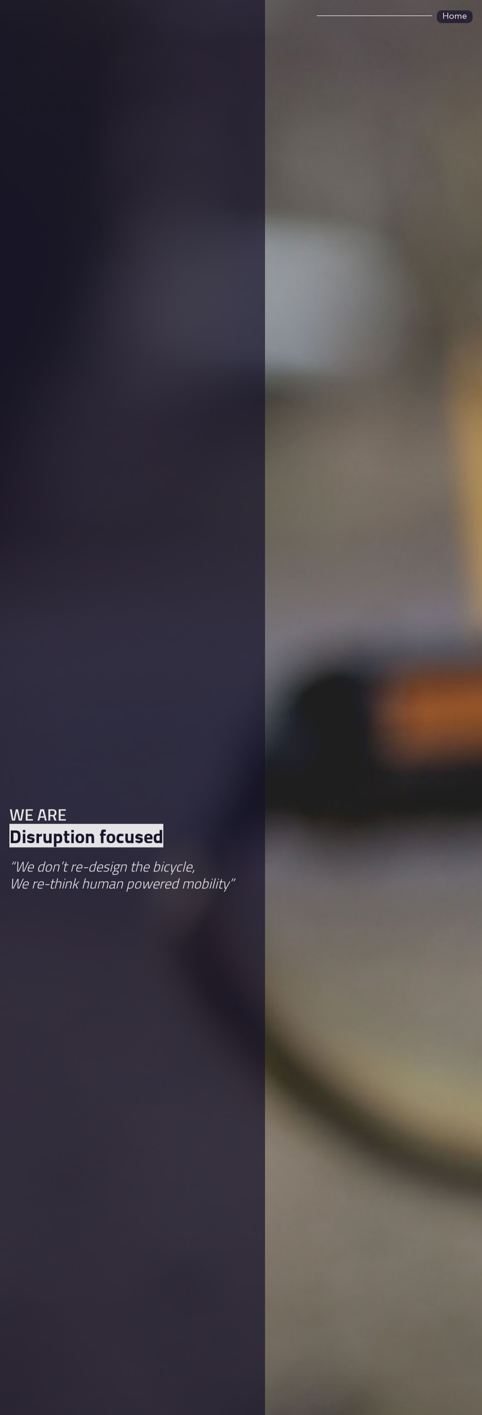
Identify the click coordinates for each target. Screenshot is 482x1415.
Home (454, 16)
